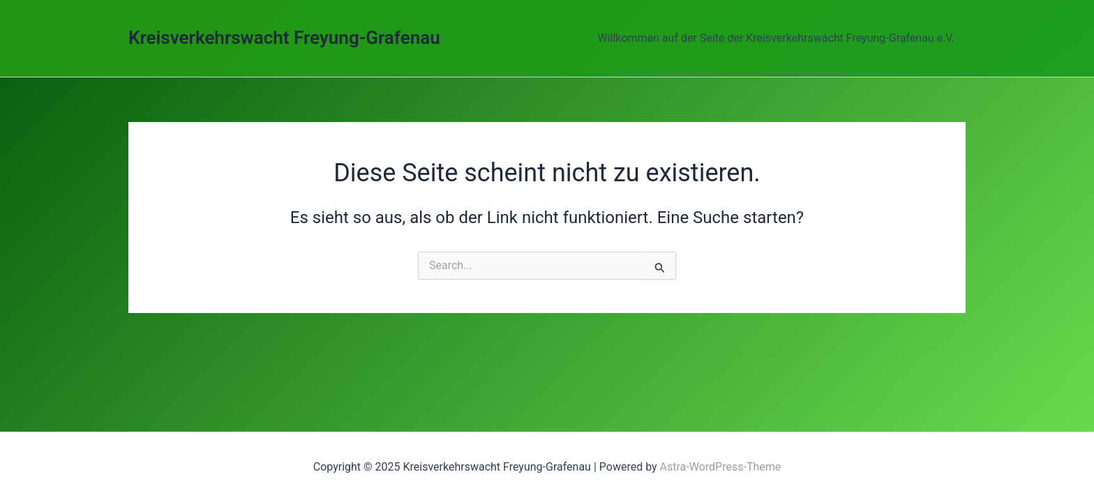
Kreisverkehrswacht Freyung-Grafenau (284, 37)
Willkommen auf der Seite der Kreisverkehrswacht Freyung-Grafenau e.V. (775, 38)
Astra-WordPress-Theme (720, 466)
